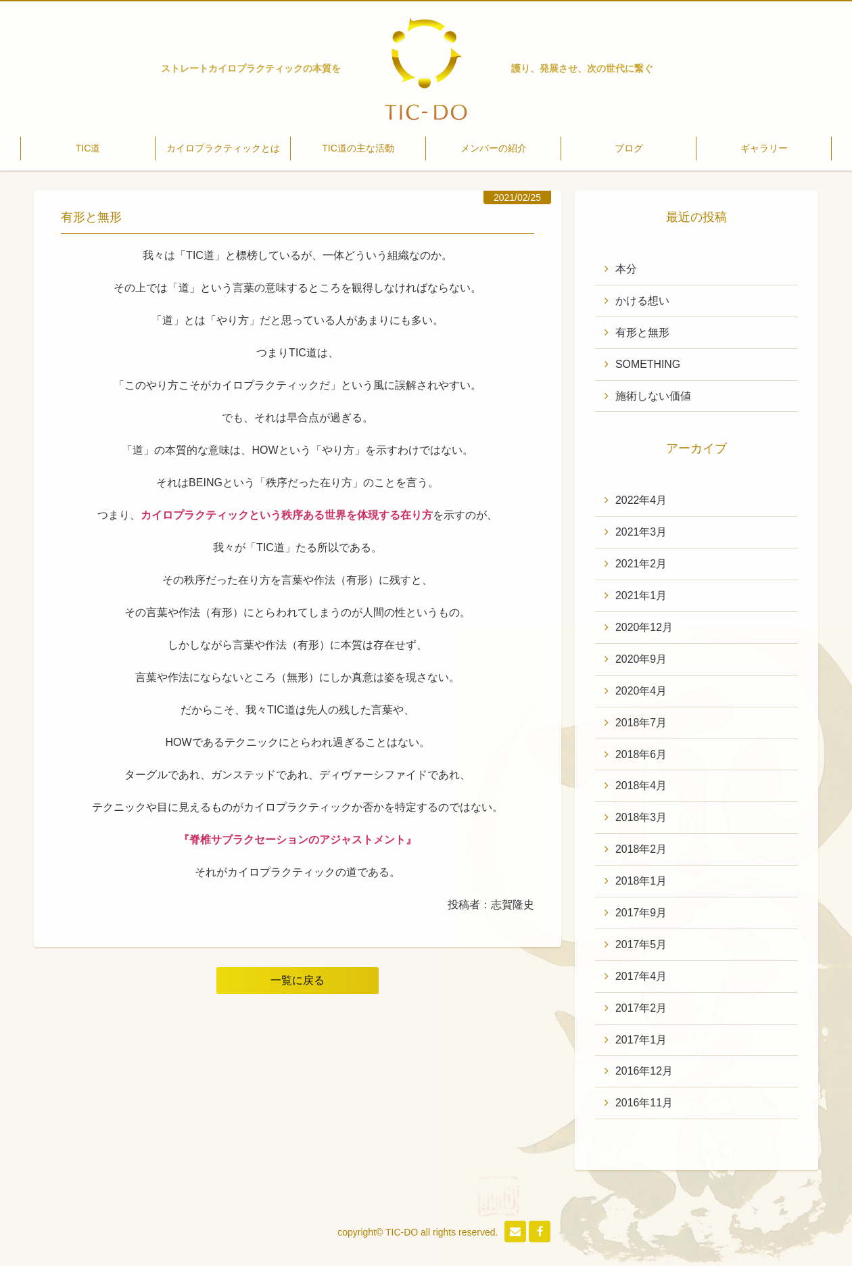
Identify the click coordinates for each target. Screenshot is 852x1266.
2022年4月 (641, 501)
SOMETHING (648, 364)
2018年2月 (641, 850)
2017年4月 (641, 977)
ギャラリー (764, 148)
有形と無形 (642, 332)
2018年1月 (641, 882)
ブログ (629, 148)
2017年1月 (641, 1041)
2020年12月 (644, 628)
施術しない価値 (653, 396)
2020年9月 (641, 659)
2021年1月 (641, 596)
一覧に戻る (297, 980)
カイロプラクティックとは (223, 148)
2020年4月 (641, 691)
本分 (626, 269)
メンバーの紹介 (493, 148)
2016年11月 (644, 1104)
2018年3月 (641, 818)
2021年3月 (641, 532)
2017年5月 (641, 946)
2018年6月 (641, 755)
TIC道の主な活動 (358, 148)
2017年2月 (641, 1009)
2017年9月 (641, 914)
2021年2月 (641, 564)
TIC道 (88, 148)
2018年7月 (641, 723)
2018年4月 (641, 787)
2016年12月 (644, 1073)
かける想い (642, 300)
